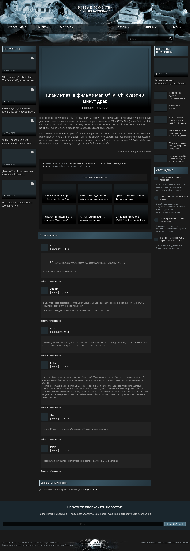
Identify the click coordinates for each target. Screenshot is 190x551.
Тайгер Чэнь (84, 166)
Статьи (175, 27)
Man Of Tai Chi (58, 166)
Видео (42, 27)
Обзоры (123, 27)
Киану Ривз (71, 166)
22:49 (66, 332)
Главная (49, 163)
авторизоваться (90, 490)
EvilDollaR (103, 108)
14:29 (66, 249)
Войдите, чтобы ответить (51, 281)
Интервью (150, 27)
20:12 (66, 419)
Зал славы (66, 27)
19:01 (66, 292)
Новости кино (16, 27)
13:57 (66, 366)
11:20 (66, 450)
